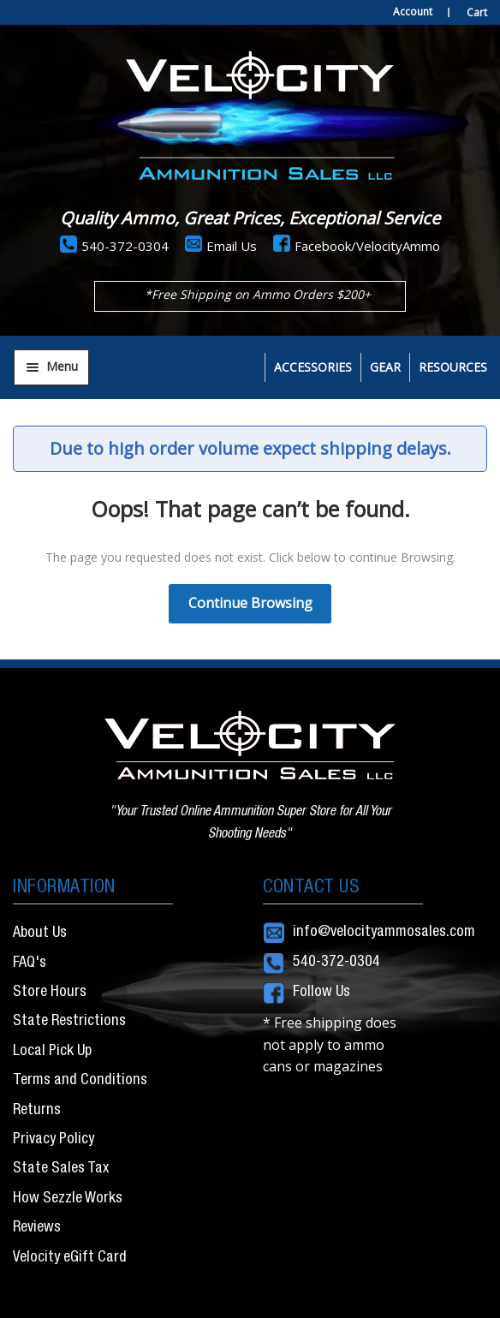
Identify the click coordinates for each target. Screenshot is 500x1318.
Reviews (37, 1228)
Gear (385, 367)
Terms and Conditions (80, 1080)
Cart (477, 12)
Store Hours (49, 992)
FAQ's (29, 963)
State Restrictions (69, 1021)
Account (412, 11)
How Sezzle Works (67, 1199)
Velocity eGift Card (70, 1258)
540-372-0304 (125, 245)
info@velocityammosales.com (384, 932)
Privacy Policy (53, 1140)
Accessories (313, 367)
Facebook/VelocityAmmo (367, 245)
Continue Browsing (250, 602)
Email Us (231, 245)
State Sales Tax (61, 1169)
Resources (453, 367)
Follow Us (321, 992)
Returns (37, 1110)
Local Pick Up (52, 1051)
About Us (40, 933)
